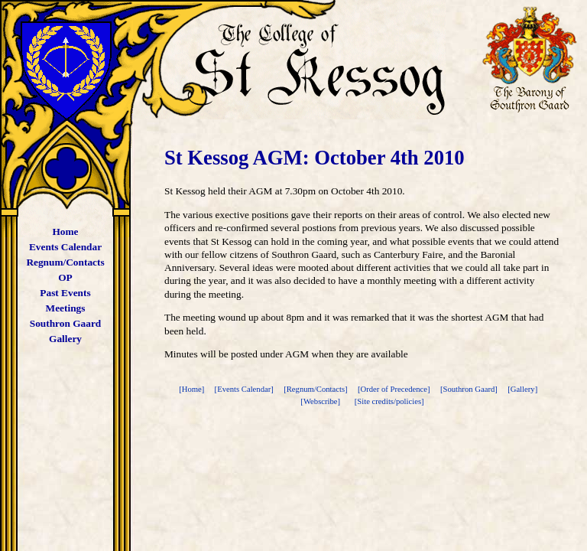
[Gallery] (524, 389)
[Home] (192, 389)
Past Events (65, 292)
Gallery (65, 338)
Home (65, 231)
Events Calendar (65, 247)
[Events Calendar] (245, 389)
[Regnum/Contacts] (316, 389)
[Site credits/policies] (389, 401)
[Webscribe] (321, 401)
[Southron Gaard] (470, 389)
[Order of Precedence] (395, 389)
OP (65, 277)
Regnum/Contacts (65, 262)
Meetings (66, 308)
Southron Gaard (65, 323)
